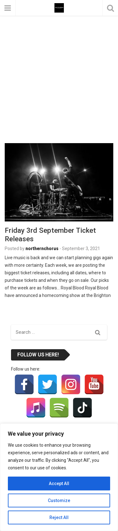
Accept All (59, 483)
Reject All (59, 517)
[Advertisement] (59, 62)
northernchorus (42, 248)
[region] (59, 477)
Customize (59, 500)
